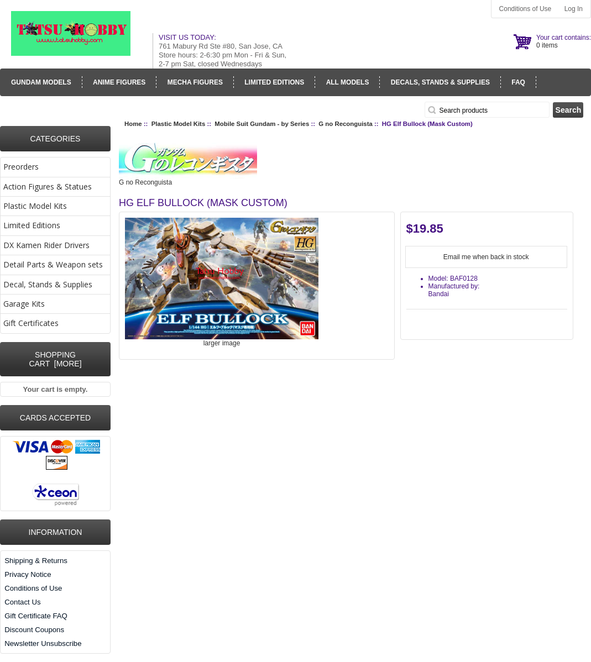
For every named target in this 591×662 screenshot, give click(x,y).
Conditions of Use (525, 9)
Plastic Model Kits (178, 123)
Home (133, 123)
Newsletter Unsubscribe (42, 643)
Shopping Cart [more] (55, 359)
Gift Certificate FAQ (35, 616)
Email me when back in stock (486, 257)
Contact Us (22, 602)
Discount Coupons (34, 630)
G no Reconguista (345, 123)
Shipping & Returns (35, 560)
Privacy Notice (27, 574)
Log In (573, 9)
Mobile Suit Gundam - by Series (262, 123)
